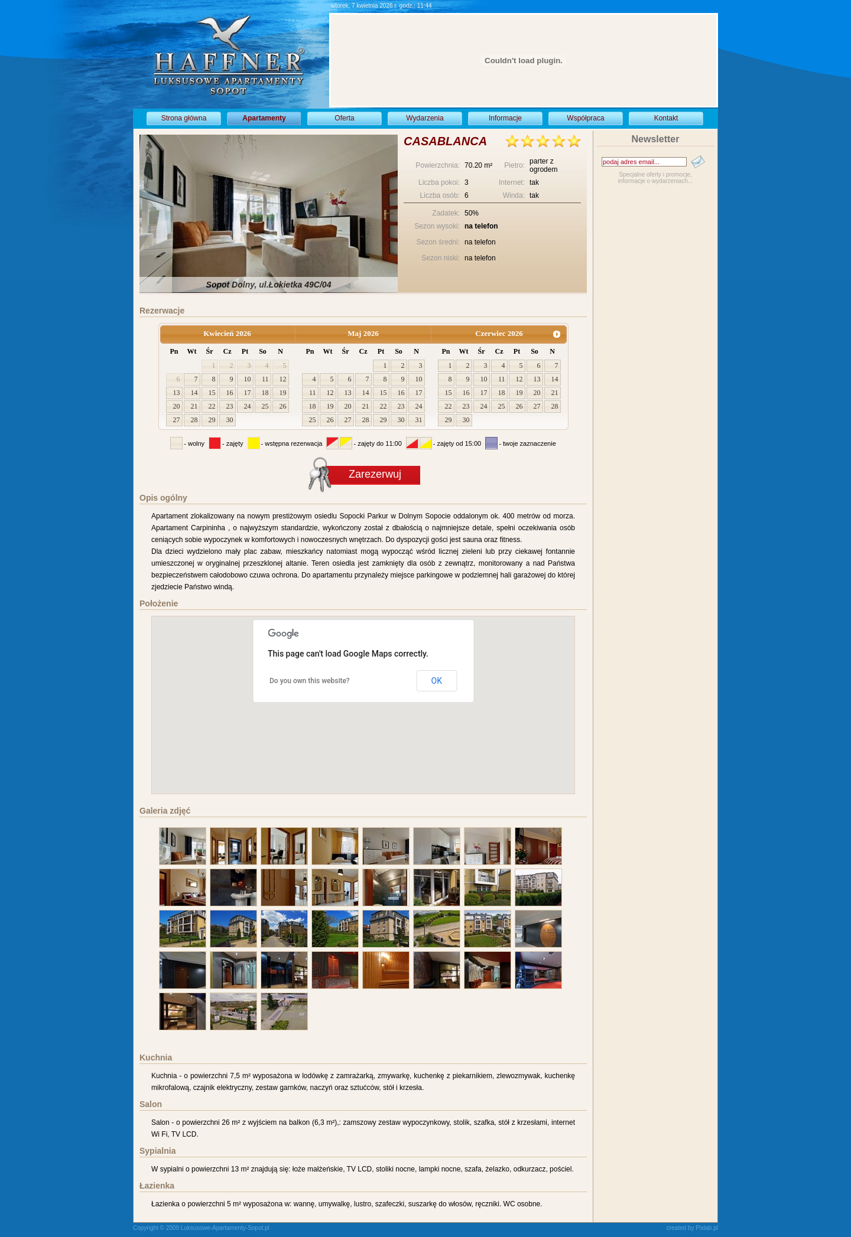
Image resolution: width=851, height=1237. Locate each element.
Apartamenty (263, 118)
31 (419, 420)
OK (436, 681)
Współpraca (585, 118)
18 (265, 393)
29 (212, 420)
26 (283, 406)
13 (176, 393)
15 (212, 393)
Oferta (344, 118)
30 (229, 420)
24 (247, 406)
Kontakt (666, 118)
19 (283, 393)
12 (283, 379)
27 (176, 420)
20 (176, 406)
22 (212, 406)
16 (229, 393)
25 (265, 406)
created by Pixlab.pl (692, 1228)
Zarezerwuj (375, 474)
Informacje (505, 118)
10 (247, 379)
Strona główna (184, 118)
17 (247, 393)
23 (229, 406)
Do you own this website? (309, 681)
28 (194, 420)
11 (265, 379)
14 (194, 393)
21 (194, 406)
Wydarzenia (424, 118)
